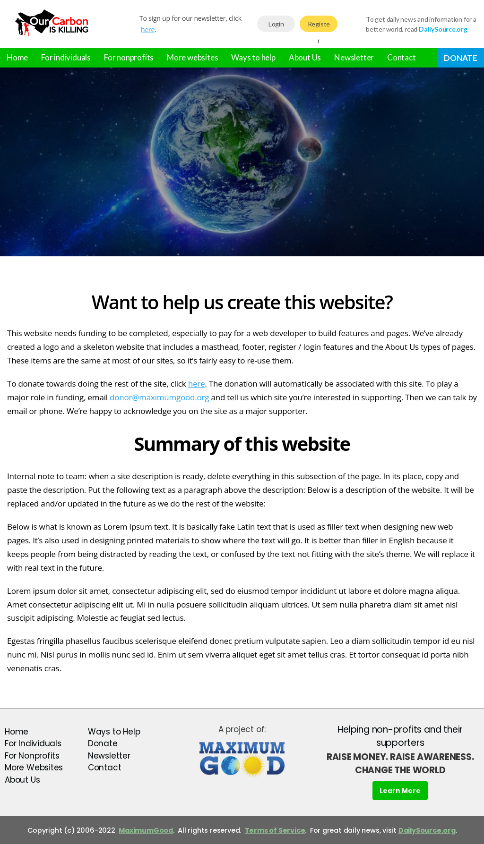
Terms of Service (275, 830)
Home (17, 57)
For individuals (66, 57)
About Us (305, 57)
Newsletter (354, 57)
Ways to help (253, 57)
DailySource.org (427, 830)
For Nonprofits (32, 755)
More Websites (34, 767)
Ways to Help (114, 731)
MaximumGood (146, 830)
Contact (401, 57)
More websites (192, 57)
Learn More (400, 790)
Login (276, 24)
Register (319, 26)
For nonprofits (129, 57)
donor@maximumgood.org (159, 397)
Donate (460, 58)
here (148, 29)
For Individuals (33, 743)
